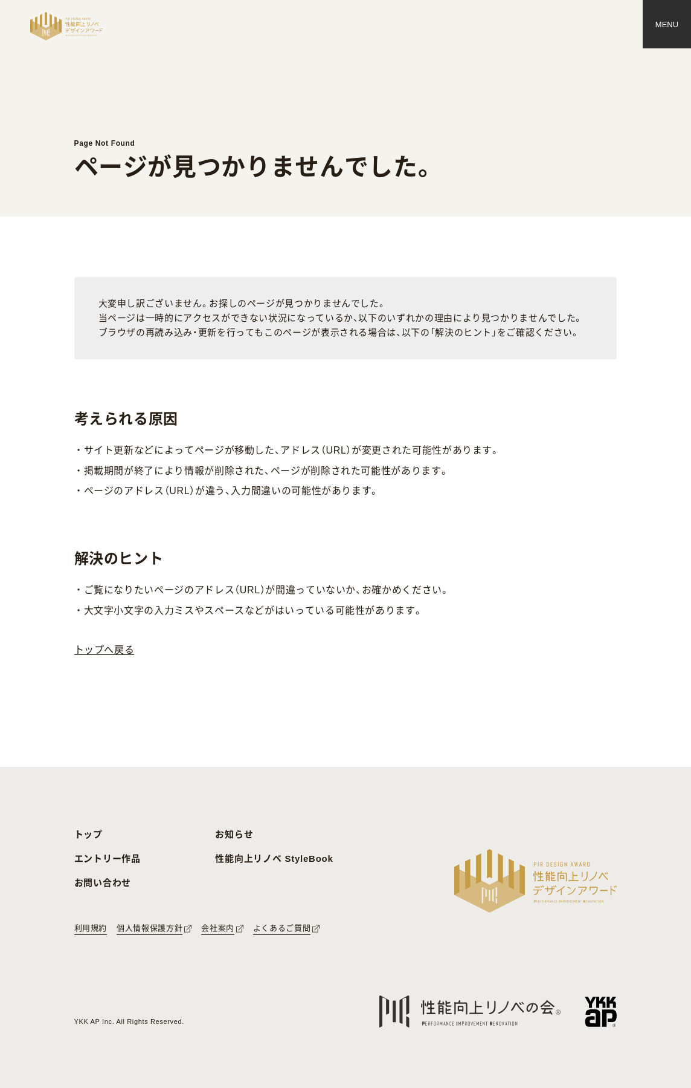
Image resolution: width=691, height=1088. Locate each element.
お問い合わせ (103, 883)
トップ (88, 834)
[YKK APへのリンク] (601, 1011)
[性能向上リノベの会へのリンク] (470, 1011)
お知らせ (234, 834)
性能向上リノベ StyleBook (274, 858)
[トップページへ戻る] (66, 26)
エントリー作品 (107, 858)
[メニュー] (667, 24)
